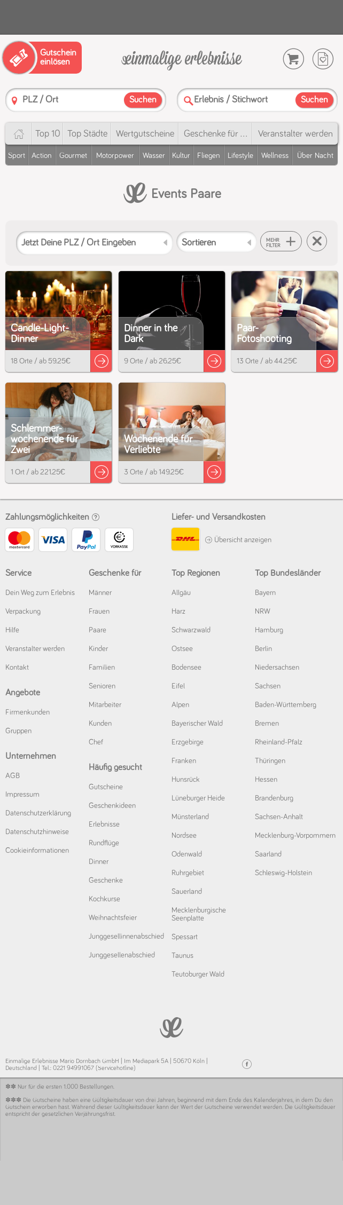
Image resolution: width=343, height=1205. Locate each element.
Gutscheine (106, 787)
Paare (97, 630)
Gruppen (18, 731)
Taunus (182, 956)
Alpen (180, 705)
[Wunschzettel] (323, 59)
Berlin (263, 649)
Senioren (102, 686)
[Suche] (188, 100)
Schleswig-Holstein (283, 873)
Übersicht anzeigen (238, 540)
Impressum (22, 794)
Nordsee (184, 835)
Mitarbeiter (105, 705)
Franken (184, 761)
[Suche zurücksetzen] (317, 241)
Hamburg (269, 630)
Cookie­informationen (37, 850)
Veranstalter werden (295, 134)
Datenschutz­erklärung (38, 813)
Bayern (265, 593)
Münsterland (190, 817)
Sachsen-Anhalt (279, 817)
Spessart (185, 937)
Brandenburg (274, 798)
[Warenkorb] (294, 59)
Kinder (98, 649)
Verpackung (23, 611)
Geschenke (106, 880)
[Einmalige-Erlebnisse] (181, 59)
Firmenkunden (27, 712)
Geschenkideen (112, 806)
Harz (178, 611)
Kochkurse (104, 899)
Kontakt (17, 667)
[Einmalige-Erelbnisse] (171, 1026)
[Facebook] (246, 1064)
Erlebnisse (104, 824)
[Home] (18, 134)
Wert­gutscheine (145, 134)
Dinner (98, 862)
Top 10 (47, 134)
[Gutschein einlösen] (42, 58)
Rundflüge (104, 843)
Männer (100, 593)
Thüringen (270, 761)
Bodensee (186, 667)
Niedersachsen (277, 667)
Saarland (268, 854)
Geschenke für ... (215, 134)
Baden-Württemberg (285, 705)
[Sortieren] (216, 241)
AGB (12, 776)
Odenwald (187, 854)
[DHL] (185, 540)
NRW (262, 611)
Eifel (178, 686)
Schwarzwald (191, 630)
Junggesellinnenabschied (126, 936)
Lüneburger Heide (198, 798)
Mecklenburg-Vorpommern (295, 835)
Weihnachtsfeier (113, 918)
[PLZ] (14, 100)
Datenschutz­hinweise (37, 832)
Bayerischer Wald (197, 723)
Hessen (266, 779)
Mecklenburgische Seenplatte (199, 914)
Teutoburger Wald (198, 974)
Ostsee (182, 649)
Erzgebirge (188, 742)
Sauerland (187, 891)
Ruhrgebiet (188, 873)
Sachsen (267, 686)
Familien (102, 667)
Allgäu (181, 593)
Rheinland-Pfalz (278, 742)
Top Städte (87, 134)
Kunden (100, 723)
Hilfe (12, 630)
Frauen (99, 611)
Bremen (267, 723)
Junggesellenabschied (122, 955)
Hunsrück (186, 779)
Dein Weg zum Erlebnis (40, 593)
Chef (96, 742)
